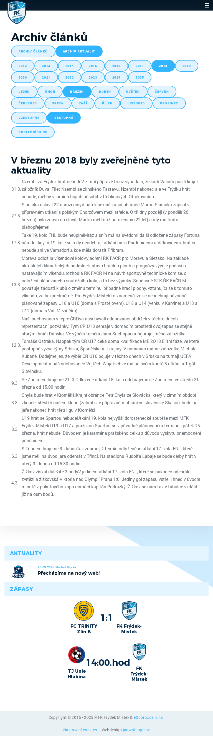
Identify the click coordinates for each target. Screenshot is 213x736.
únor (50, 91)
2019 (186, 66)
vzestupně (29, 117)
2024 (116, 77)
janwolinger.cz (136, 729)
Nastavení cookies (80, 729)
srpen (58, 103)
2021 (46, 77)
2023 (93, 77)
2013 (46, 66)
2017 (140, 66)
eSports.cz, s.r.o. (149, 717)
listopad (136, 103)
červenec (28, 103)
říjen (107, 103)
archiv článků (33, 51)
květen (133, 91)
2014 (69, 66)
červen (162, 91)
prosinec (169, 103)
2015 (93, 66)
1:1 (106, 617)
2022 (69, 77)
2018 (163, 66)
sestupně (63, 117)
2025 (140, 77)
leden (24, 91)
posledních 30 (33, 132)
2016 (116, 66)
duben (105, 91)
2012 (23, 66)
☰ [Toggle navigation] (206, 5)
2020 (23, 77)
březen (77, 91)
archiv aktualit (79, 51)
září (83, 103)
